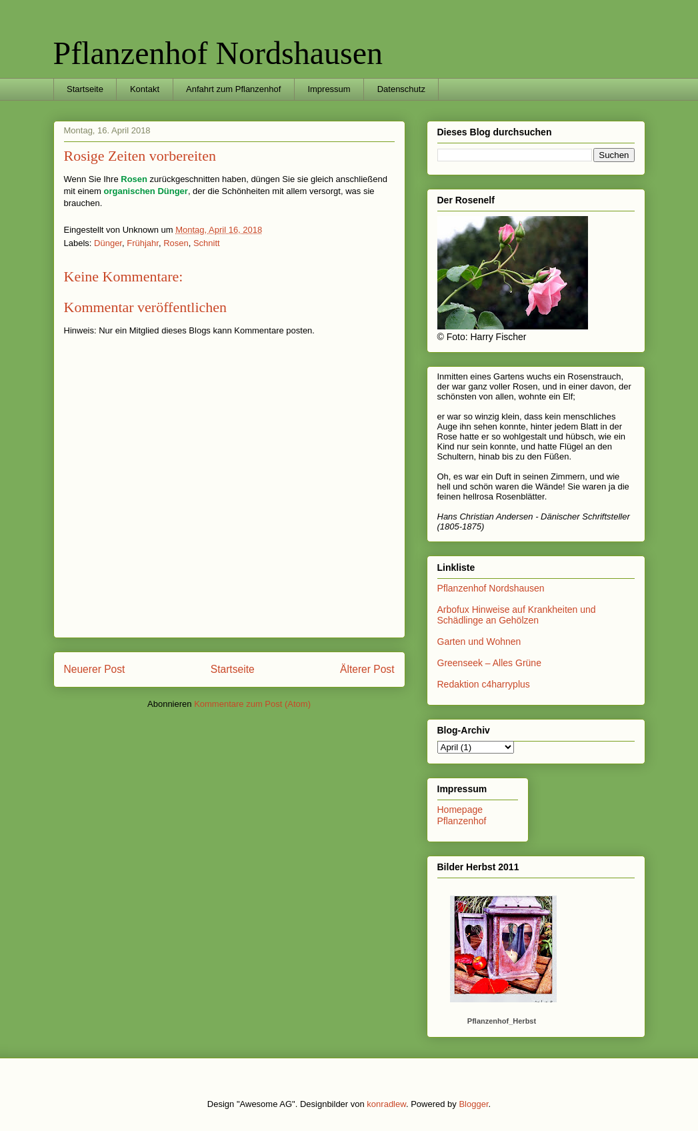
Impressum (328, 89)
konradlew (386, 1104)
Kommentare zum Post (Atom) (252, 704)
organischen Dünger (145, 191)
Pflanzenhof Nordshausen (218, 53)
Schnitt (206, 243)
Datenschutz (401, 89)
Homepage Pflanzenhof (462, 815)
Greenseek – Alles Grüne (489, 663)
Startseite (85, 89)
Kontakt (144, 89)
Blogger (473, 1104)
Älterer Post (367, 669)
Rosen (134, 179)
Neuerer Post (94, 669)
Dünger (108, 243)
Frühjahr (143, 243)
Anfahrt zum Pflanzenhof (233, 89)
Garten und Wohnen (479, 641)
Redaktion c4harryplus (483, 684)
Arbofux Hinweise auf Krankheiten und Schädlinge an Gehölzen (516, 615)
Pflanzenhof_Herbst (501, 1021)
